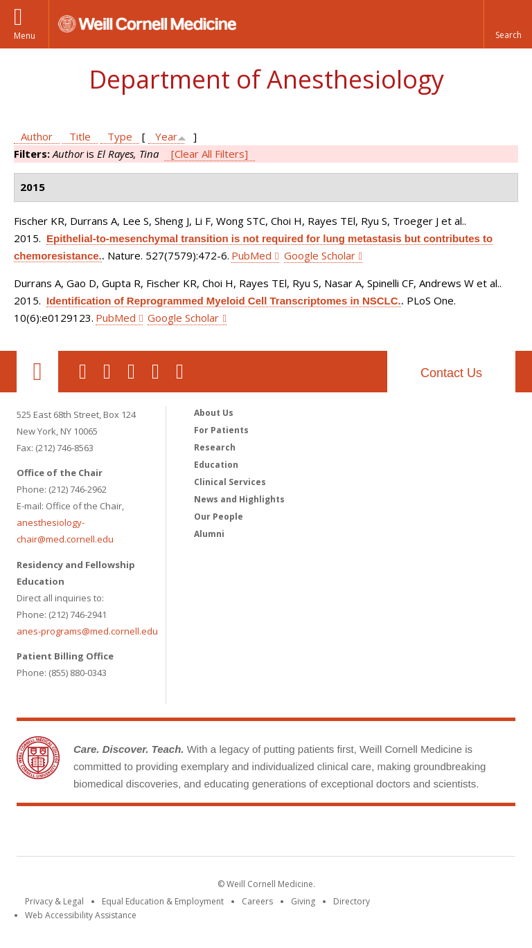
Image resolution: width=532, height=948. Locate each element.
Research (215, 447)
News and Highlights (239, 499)
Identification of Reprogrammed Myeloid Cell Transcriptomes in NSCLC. (223, 301)
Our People (218, 516)
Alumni (209, 534)
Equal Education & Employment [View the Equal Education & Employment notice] (163, 901)
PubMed (251, 255)
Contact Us (451, 373)
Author (37, 136)
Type (119, 136)
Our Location (37, 371)
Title (80, 136)
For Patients (221, 430)
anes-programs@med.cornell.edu (87, 631)
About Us (213, 413)
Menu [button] (24, 36)
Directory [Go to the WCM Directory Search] (351, 901)
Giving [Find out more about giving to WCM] (303, 901)
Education (216, 465)
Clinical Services (230, 482)
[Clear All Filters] (209, 154)
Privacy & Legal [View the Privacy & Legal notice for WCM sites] (54, 901)
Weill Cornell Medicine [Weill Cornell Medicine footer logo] (266, 834)
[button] (508, 24)
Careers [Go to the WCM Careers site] (257, 901)
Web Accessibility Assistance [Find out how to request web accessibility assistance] (80, 915)
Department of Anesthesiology (266, 79)
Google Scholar (319, 255)
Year (166, 136)
